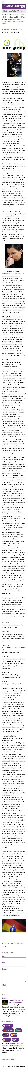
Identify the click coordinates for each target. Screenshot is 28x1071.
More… (19, 10)
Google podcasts (8, 1030)
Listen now (5, 998)
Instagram (6, 1039)
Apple (14, 19)
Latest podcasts (9, 10)
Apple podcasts (8, 1025)
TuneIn (9, 21)
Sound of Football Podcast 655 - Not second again (16, 1001)
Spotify (4, 21)
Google (19, 19)
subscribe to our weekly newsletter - (13, 1044)
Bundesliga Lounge (19, 943)
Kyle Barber (14, 89)
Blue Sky (15, 1039)
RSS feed (14, 1035)
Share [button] (4, 946)
